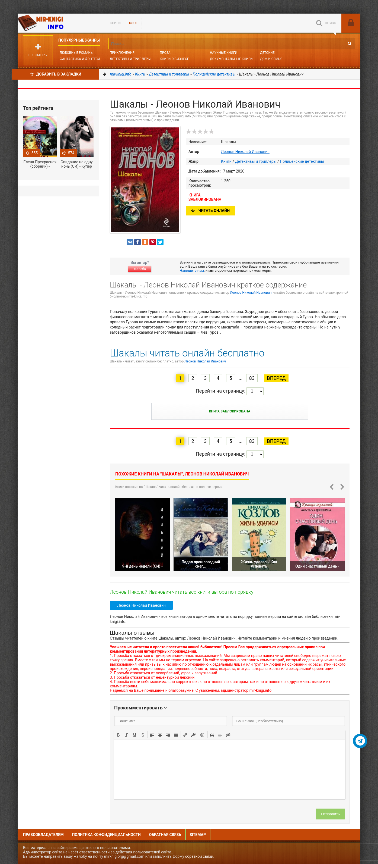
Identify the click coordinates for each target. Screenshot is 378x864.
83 (252, 378)
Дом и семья (271, 59)
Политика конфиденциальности (106, 834)
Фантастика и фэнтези (80, 59)
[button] (118, 734)
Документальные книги (231, 59)
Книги (115, 23)
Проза (165, 53)
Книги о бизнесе (174, 59)
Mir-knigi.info (58, 23)
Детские (267, 53)
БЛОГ (133, 23)
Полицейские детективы (302, 161)
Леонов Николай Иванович (245, 151)
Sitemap (198, 834)
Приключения (122, 53)
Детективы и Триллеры (130, 59)
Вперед (276, 378)
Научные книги (223, 53)
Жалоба (140, 269)
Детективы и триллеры (256, 161)
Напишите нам (192, 270)
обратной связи (199, 856)
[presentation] (118, 734)
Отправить (330, 814)
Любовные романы (76, 53)
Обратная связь (165, 834)
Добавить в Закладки (55, 74)
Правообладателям (43, 834)
